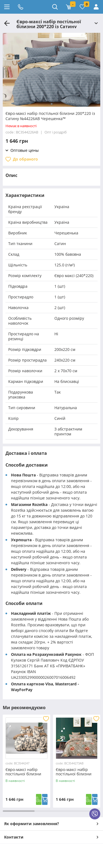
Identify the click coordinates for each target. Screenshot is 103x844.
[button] (51, 104)
